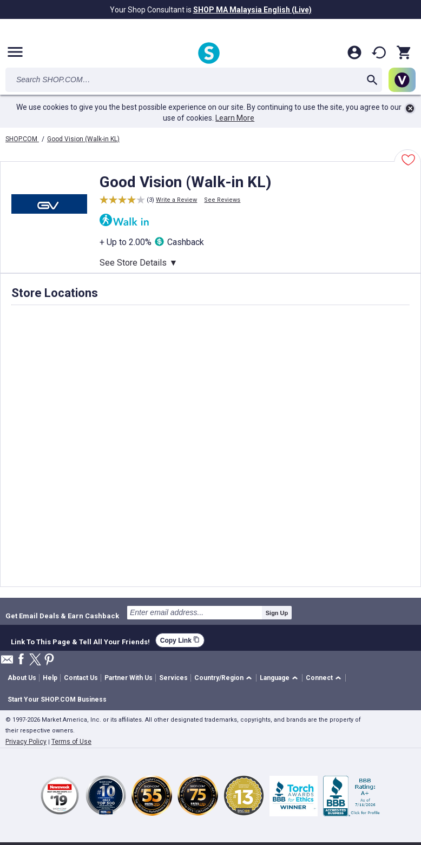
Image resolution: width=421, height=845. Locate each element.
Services (173, 678)
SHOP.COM (22, 139)
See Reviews (222, 199)
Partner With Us (128, 678)
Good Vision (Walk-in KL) (83, 139)
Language (275, 678)
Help (50, 678)
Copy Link (180, 640)
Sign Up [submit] (277, 613)
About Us (22, 678)
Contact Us (81, 678)
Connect (319, 678)
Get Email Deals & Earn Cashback (62, 615)
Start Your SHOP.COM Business (57, 699)
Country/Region (219, 678)
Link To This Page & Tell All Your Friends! (80, 640)
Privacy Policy (26, 741)
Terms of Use (71, 741)
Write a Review (176, 199)
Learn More (234, 118)
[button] (224, 678)
